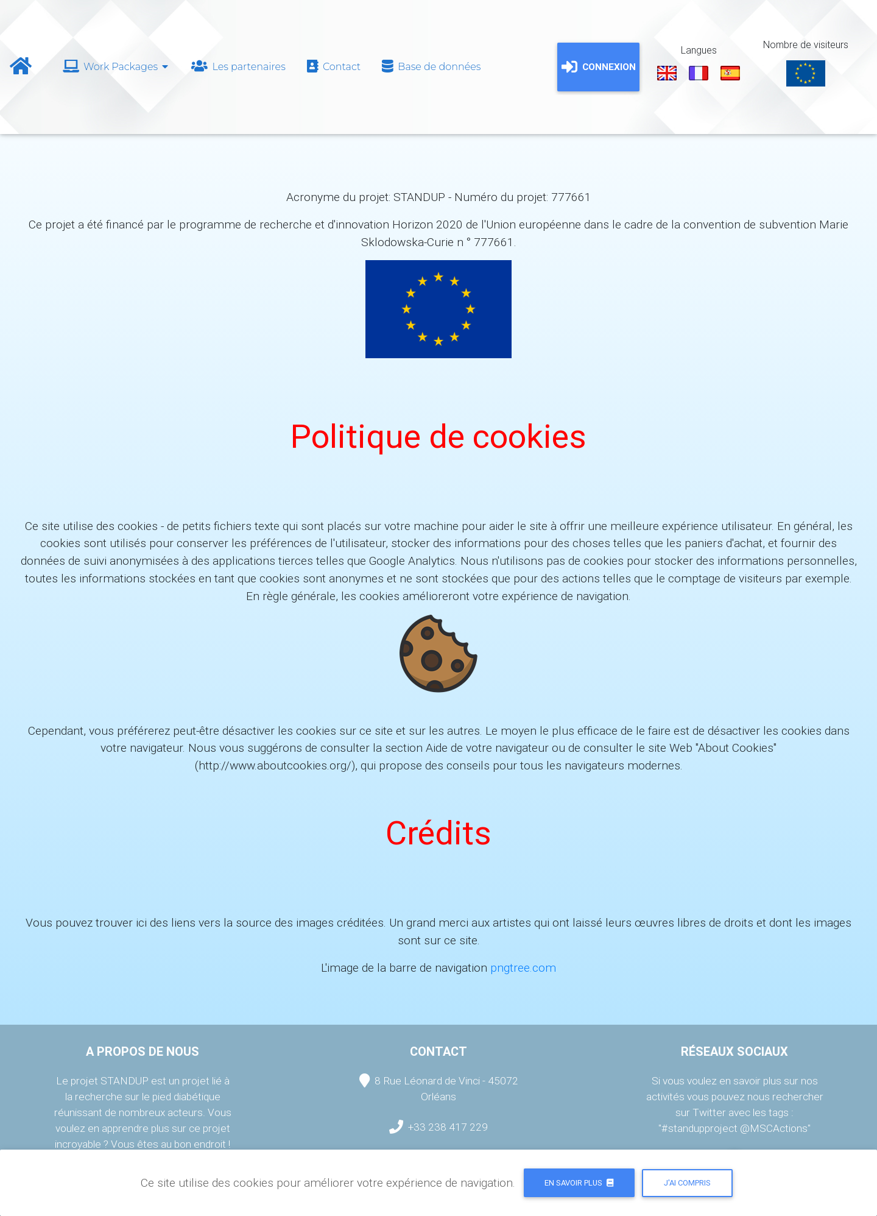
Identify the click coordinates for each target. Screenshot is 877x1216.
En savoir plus (578, 1183)
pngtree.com (523, 967)
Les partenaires (237, 66)
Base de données (430, 66)
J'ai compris (687, 1183)
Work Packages (115, 66)
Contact (333, 66)
